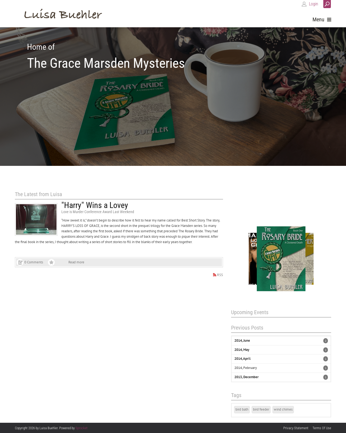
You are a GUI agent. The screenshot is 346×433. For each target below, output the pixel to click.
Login (313, 3)
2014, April (242, 358)
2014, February (245, 367)
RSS (220, 275)
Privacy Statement (295, 428)
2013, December (246, 377)
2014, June (242, 340)
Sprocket (81, 428)
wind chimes (283, 409)
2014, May (241, 349)
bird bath (241, 409)
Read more (76, 262)
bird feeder (261, 409)
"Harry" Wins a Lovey (94, 205)
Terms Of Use (321, 428)
